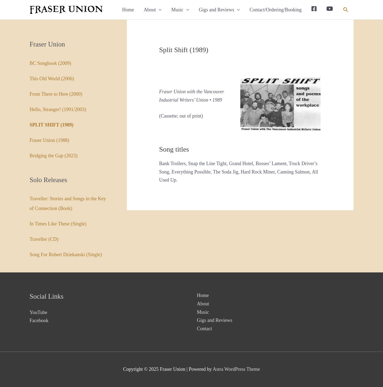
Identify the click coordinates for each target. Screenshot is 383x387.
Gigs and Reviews (216, 9)
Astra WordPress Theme (236, 369)
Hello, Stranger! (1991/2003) (58, 109)
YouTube (39, 312)
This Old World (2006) (52, 78)
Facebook (39, 320)
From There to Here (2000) (56, 94)
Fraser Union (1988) (49, 140)
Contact (204, 328)
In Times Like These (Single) (58, 223)
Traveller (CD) (44, 239)
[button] (346, 9)
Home (128, 9)
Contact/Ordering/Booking (276, 9)
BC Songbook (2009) (50, 63)
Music (177, 9)
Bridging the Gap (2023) (53, 155)
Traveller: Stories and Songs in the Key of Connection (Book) (68, 203)
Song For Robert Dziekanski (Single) (66, 254)
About (150, 9)
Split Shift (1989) (51, 125)
